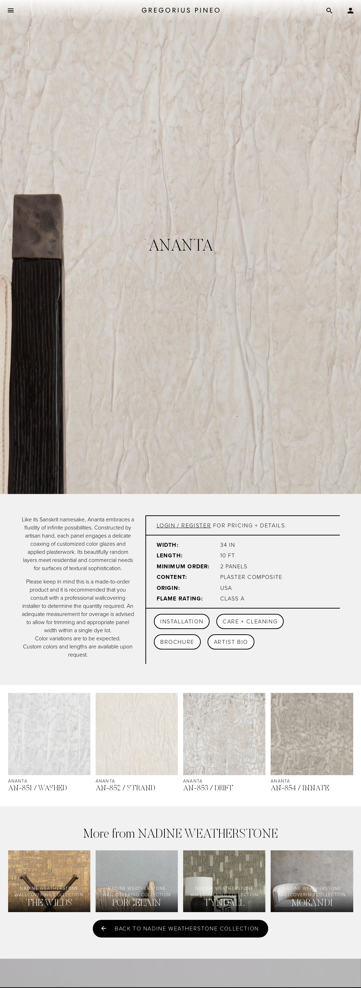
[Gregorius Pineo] (180, 11)
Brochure (177, 642)
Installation (181, 621)
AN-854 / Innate (300, 788)
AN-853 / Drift (208, 788)
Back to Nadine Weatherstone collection (187, 928)
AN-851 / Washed (37, 788)
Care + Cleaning (250, 621)
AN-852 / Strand (125, 788)
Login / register (184, 525)
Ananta (18, 781)
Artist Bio (231, 642)
